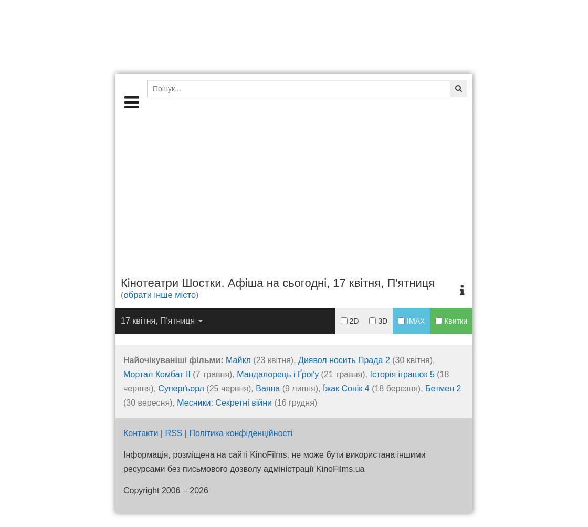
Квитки (451, 321)
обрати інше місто (160, 294)
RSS (174, 433)
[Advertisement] (294, 191)
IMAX (411, 321)
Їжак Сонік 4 (346, 388)
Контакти (141, 433)
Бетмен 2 (443, 388)
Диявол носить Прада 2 (344, 360)
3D (378, 321)
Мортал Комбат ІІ (157, 374)
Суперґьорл (181, 388)
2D (350, 321)
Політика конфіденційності (241, 433)
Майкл (238, 360)
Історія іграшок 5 (402, 374)
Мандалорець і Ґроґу (278, 374)
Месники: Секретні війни (224, 402)
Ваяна (268, 388)
